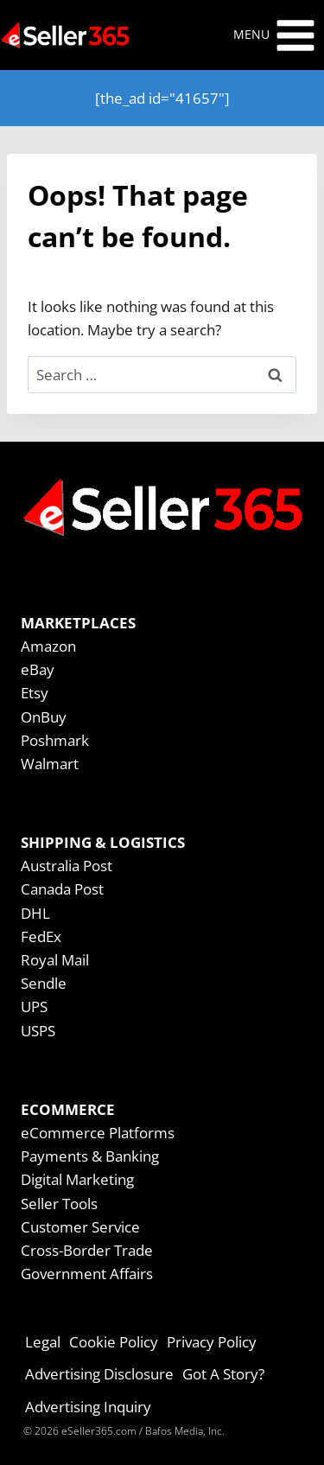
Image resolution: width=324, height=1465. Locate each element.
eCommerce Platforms (98, 1133)
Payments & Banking (90, 1156)
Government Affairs (87, 1273)
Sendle (44, 983)
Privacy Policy (212, 1342)
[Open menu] (275, 35)
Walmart (50, 764)
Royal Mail (55, 960)
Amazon (48, 646)
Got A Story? (223, 1374)
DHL (35, 913)
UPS (34, 1006)
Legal (42, 1342)
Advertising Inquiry (88, 1407)
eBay (37, 669)
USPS (38, 1031)
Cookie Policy (113, 1342)
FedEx (41, 936)
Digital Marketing (77, 1179)
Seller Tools (59, 1203)
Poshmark (55, 740)
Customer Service (80, 1227)
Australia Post (66, 866)
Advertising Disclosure (99, 1374)
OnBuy (44, 717)
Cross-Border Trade (87, 1250)
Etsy (34, 693)
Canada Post (62, 889)
